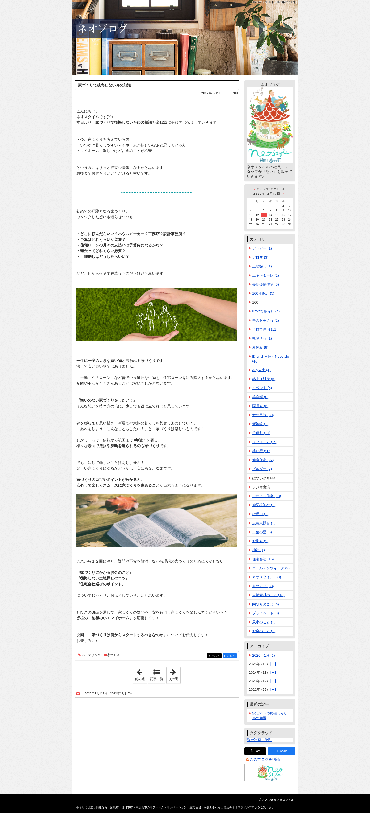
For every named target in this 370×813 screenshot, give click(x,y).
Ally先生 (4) (261, 370)
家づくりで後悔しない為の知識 (104, 85)
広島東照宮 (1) (263, 523)
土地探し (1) (262, 266)
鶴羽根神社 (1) (263, 505)
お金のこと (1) (263, 631)
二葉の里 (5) (262, 532)
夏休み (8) (260, 347)
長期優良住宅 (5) (265, 284)
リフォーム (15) (265, 442)
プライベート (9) (265, 613)
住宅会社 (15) (263, 559)
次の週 (174, 674)
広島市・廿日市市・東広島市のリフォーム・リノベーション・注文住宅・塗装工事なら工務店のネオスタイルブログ (185, 37)
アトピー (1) (262, 248)
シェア (231, 656)
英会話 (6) (260, 397)
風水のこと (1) (263, 622)
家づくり (113, 655)
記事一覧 (156, 679)
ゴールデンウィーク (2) (271, 568)
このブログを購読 (265, 759)
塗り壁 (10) (261, 451)
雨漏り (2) (260, 406)
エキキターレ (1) (265, 275)
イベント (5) (262, 388)
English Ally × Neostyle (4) (270, 358)
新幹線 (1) (260, 424)
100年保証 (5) (263, 293)
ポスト (216, 656)
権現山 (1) (260, 514)
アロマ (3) (260, 257)
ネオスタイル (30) (266, 577)
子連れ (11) (261, 433)
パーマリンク (91, 655)
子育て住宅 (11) (265, 329)
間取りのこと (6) (265, 604)
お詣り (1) (260, 541)
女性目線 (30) (263, 415)
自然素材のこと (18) (268, 595)
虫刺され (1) (262, 338)
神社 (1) (258, 550)
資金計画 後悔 (259, 740)
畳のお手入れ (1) (265, 320)
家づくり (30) (263, 586)
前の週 (141, 674)
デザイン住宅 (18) (266, 496)
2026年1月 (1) (263, 655)
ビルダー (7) (262, 469)
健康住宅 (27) (263, 460)
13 (263, 215)
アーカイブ (259, 646)
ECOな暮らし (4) (266, 311)
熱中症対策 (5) (263, 379)
